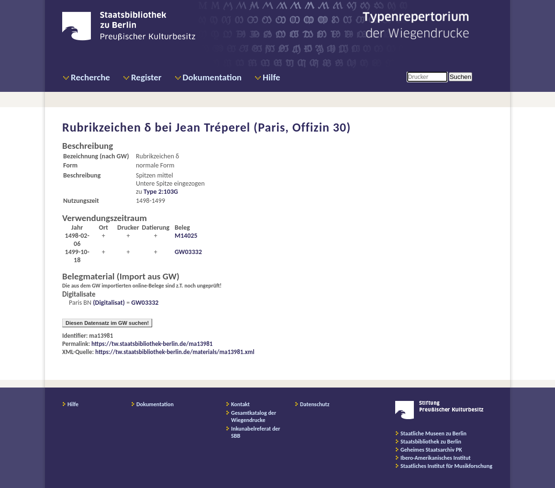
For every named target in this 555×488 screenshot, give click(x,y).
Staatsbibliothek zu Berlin (430, 441)
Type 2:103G (161, 192)
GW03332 (188, 252)
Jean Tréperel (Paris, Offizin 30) (263, 127)
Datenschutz (315, 404)
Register (146, 77)
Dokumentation (212, 77)
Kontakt (240, 404)
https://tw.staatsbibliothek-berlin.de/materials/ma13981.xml (175, 351)
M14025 (186, 236)
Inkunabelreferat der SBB (255, 432)
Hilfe (271, 77)
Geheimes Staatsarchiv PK (431, 449)
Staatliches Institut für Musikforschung (446, 466)
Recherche (90, 77)
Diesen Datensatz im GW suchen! (107, 323)
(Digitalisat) (108, 303)
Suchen (460, 76)
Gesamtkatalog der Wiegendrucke (253, 416)
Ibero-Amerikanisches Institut (435, 458)
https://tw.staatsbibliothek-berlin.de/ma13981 (151, 343)
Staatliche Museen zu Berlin (433, 433)
